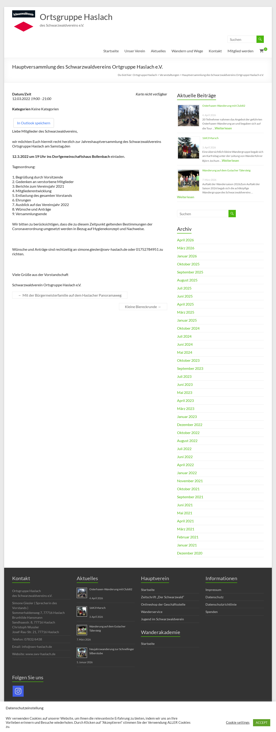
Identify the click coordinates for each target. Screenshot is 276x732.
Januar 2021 (187, 545)
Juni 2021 (185, 505)
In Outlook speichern (33, 123)
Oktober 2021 (188, 489)
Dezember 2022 (189, 424)
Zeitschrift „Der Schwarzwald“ (162, 597)
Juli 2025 (184, 288)
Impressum (213, 590)
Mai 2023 (184, 392)
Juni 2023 (185, 384)
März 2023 (185, 408)
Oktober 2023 (188, 360)
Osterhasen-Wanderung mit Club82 (223, 105)
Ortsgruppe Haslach (76, 17)
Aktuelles (158, 51)
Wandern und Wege (187, 51)
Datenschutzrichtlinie (221, 604)
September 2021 (190, 497)
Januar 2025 (187, 320)
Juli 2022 (184, 448)
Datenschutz (214, 597)
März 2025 (185, 312)
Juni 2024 (185, 344)
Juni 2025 (185, 296)
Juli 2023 (184, 376)
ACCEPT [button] (262, 722)
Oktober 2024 (188, 328)
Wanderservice (151, 612)
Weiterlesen (223, 128)
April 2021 (185, 521)
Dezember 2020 (189, 553)
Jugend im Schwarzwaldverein (162, 619)
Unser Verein (134, 51)
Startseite (111, 51)
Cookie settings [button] (238, 722)
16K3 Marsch (210, 138)
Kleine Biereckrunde (143, 306)
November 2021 (190, 481)
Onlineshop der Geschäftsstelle (163, 604)
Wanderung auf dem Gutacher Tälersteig (226, 170)
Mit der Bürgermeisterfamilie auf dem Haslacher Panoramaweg (69, 295)
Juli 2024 (184, 336)
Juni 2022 (185, 456)
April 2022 (185, 464)
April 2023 (185, 400)
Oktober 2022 (188, 432)
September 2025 (190, 272)
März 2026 (185, 248)
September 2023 (190, 368)
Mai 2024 (184, 352)
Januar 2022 (187, 472)
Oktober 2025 (188, 264)
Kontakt (215, 51)
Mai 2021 (184, 513)
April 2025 (185, 304)
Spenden (212, 612)
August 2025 (187, 280)
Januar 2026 (187, 256)
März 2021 (185, 529)
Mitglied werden (240, 51)
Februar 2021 (187, 537)
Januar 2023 (187, 416)
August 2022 (187, 440)
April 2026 (185, 240)
